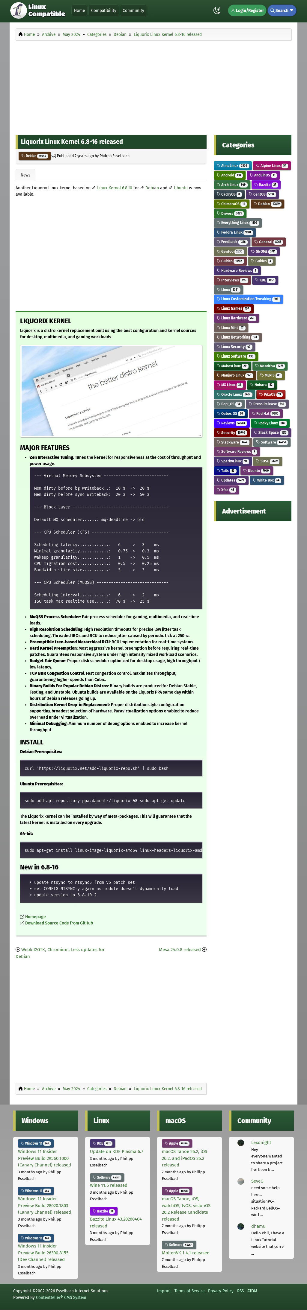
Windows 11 (36, 1143)
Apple (177, 1143)
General (268, 242)
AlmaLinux (232, 165)
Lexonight (261, 1142)
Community (133, 10)
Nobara (262, 385)
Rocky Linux (270, 423)
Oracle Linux (234, 394)
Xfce (226, 490)
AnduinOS (263, 175)
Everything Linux (237, 222)
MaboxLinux (232, 366)
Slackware (232, 442)
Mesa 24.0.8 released (180, 949)
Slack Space (271, 432)
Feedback (232, 242)
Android (229, 175)
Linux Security (234, 347)
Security (231, 432)
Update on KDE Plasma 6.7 (116, 1151)
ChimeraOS (231, 204)
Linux (228, 289)
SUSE (268, 461)
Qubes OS (230, 413)
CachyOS (229, 194)
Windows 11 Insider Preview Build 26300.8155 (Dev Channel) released (43, 1252)
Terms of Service (189, 1291)
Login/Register (247, 10)
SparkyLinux (232, 461)
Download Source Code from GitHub (59, 923)
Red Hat (266, 413)
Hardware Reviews (237, 270)
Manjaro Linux (234, 375)
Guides (230, 261)
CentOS (262, 194)
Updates (231, 480)
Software (272, 442)
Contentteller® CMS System (61, 1297)
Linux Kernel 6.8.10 (114, 188)
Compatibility (103, 10)
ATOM (252, 1291)
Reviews (231, 423)
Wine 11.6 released (108, 1185)
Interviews (232, 280)
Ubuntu (181, 188)
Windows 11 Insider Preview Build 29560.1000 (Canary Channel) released (44, 1158)
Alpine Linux (272, 165)
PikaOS (271, 394)
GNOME (264, 251)
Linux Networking (237, 337)
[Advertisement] (153, 86)
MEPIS (271, 375)
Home (79, 10)
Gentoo (230, 251)
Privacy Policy (221, 1291)
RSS (240, 1291)
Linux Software (235, 356)
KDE (265, 280)
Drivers (230, 213)
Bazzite (266, 184)
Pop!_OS (229, 404)
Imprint (164, 1291)
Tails (226, 470)
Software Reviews (236, 451)
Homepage (35, 916)
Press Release (267, 404)
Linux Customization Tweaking (248, 299)
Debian (34, 156)
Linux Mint (231, 327)
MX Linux (229, 385)
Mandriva (270, 366)
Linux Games (233, 308)
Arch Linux (232, 184)
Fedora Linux (234, 232)
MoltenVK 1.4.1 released (186, 1253)
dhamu (258, 1226)
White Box (267, 480)
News (25, 175)
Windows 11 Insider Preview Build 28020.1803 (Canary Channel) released (44, 1205)
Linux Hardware (236, 318)
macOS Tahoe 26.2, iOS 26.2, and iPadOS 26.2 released (184, 1158)
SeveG (257, 1181)
